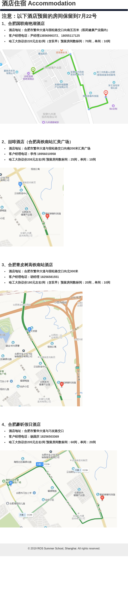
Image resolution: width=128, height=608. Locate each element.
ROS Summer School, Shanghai (56, 548)
